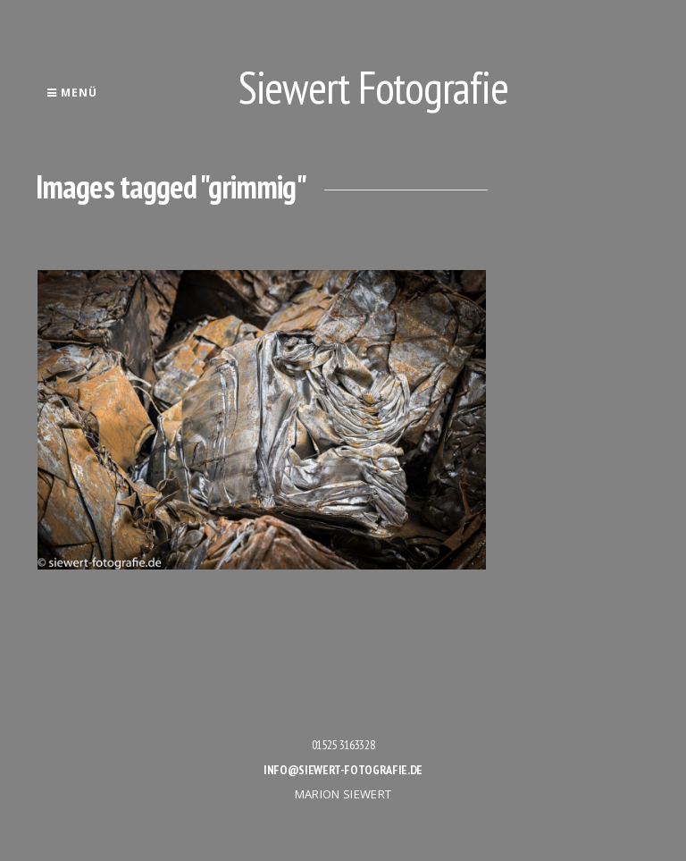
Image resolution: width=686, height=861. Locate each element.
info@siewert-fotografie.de (343, 770)
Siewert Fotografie (373, 87)
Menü (71, 92)
